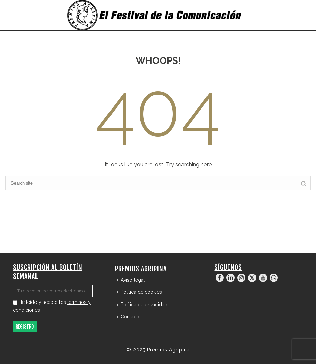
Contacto (129, 316)
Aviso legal (131, 280)
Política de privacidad (142, 304)
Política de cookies (139, 292)
